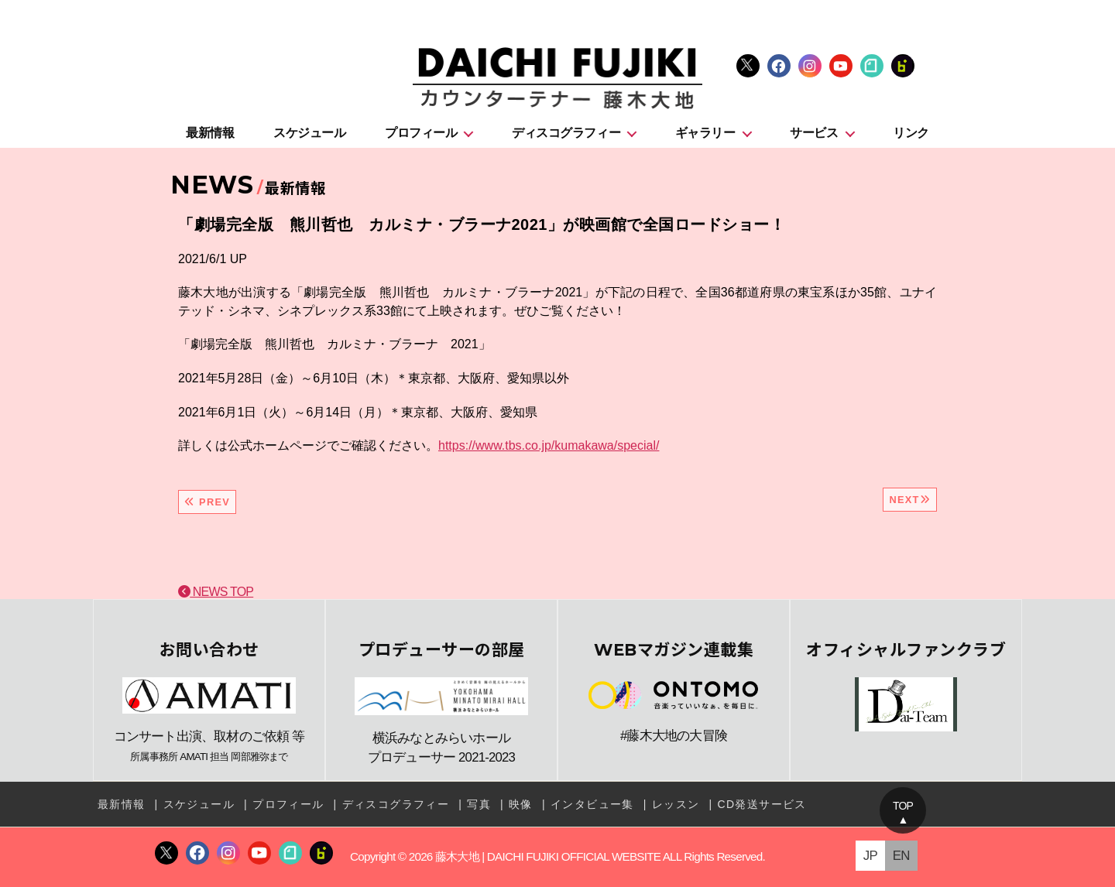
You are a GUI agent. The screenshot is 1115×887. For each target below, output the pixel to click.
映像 (521, 804)
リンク (911, 132)
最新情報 (210, 132)
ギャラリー (705, 132)
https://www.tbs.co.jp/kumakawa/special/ (548, 445)
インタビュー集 (592, 804)
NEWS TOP (215, 591)
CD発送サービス (761, 804)
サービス (814, 132)
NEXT (910, 499)
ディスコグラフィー (566, 132)
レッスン (676, 804)
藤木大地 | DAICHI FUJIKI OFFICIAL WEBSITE (547, 856)
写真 (479, 804)
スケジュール (309, 132)
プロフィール (421, 132)
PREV (207, 502)
